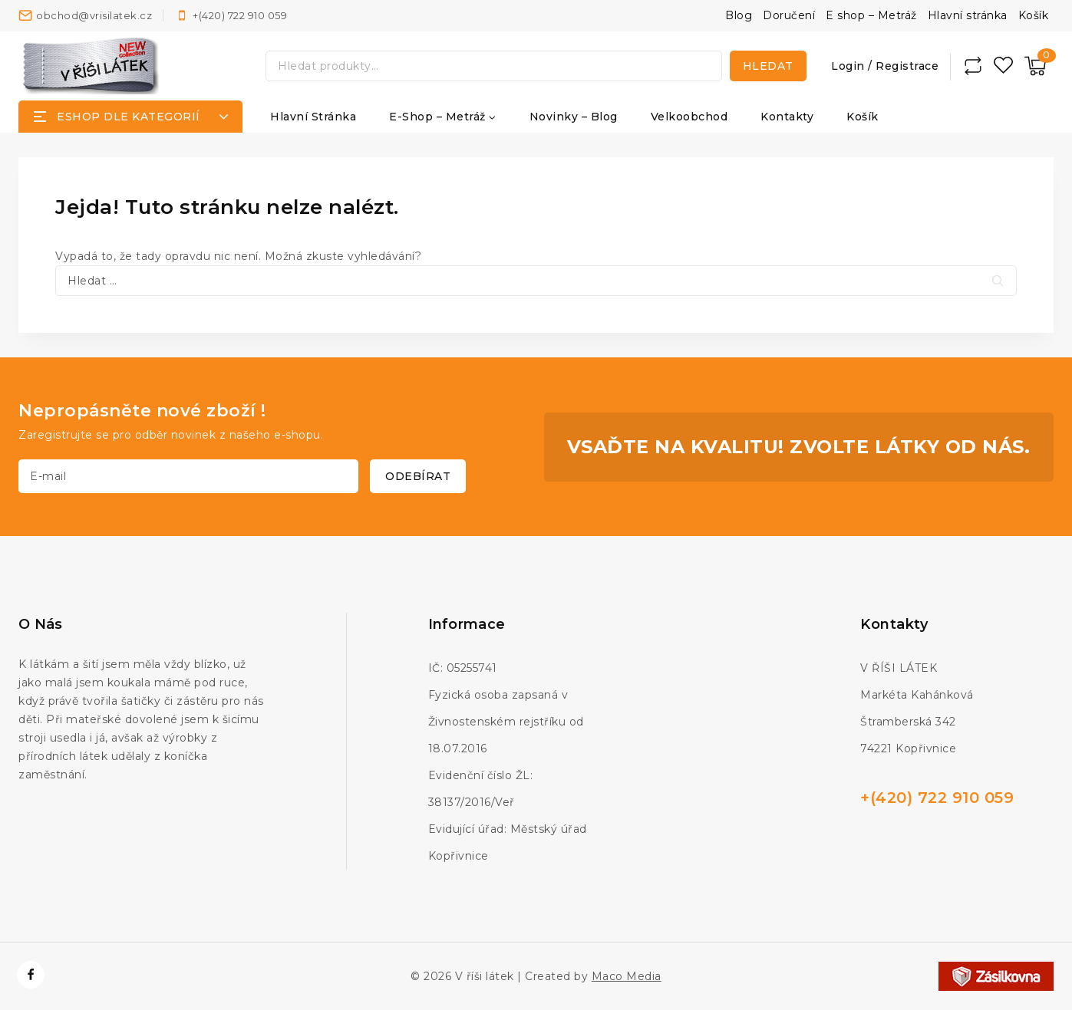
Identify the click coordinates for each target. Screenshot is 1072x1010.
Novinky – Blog (573, 116)
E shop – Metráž (871, 15)
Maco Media (626, 976)
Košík (1033, 15)
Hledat (768, 66)
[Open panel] (130, 116)
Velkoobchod (689, 116)
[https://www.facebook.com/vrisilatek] (31, 975)
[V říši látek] (91, 65)
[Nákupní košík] (1035, 66)
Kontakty (786, 116)
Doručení (789, 15)
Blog (738, 15)
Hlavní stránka (968, 15)
